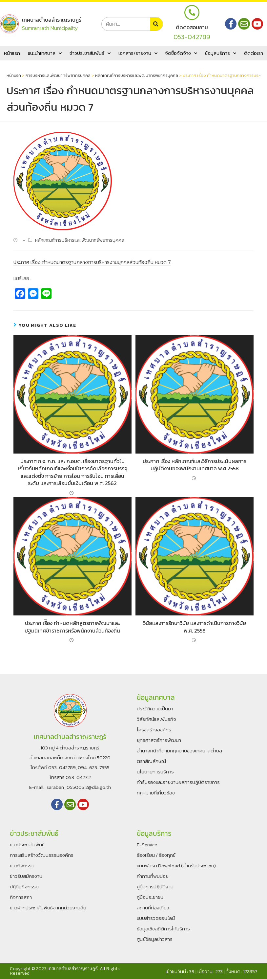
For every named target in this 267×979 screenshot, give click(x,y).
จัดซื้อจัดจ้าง (181, 53)
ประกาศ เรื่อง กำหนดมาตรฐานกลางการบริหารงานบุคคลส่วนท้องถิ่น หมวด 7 (92, 262)
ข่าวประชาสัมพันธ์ (90, 53)
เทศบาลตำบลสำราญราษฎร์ (51, 20)
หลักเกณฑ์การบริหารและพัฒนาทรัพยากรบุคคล (136, 75)
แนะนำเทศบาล (45, 53)
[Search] (156, 24)
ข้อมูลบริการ (220, 53)
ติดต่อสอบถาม (192, 27)
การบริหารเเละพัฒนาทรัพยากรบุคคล (58, 75)
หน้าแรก (12, 53)
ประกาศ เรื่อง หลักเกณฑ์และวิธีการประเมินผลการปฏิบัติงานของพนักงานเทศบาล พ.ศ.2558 (194, 464)
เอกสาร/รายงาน (137, 53)
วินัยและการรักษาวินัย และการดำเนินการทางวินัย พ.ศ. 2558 (194, 626)
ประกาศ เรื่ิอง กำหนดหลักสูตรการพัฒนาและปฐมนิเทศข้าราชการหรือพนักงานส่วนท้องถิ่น (72, 626)
